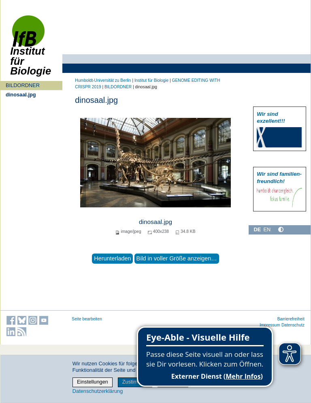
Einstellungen (92, 382)
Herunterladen (112, 258)
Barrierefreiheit (291, 319)
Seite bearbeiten (87, 319)
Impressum (270, 325)
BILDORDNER (23, 85)
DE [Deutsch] (257, 229)
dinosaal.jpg (21, 95)
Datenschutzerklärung (97, 391)
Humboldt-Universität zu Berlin (103, 80)
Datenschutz (293, 325)
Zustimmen (135, 382)
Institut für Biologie (30, 50)
